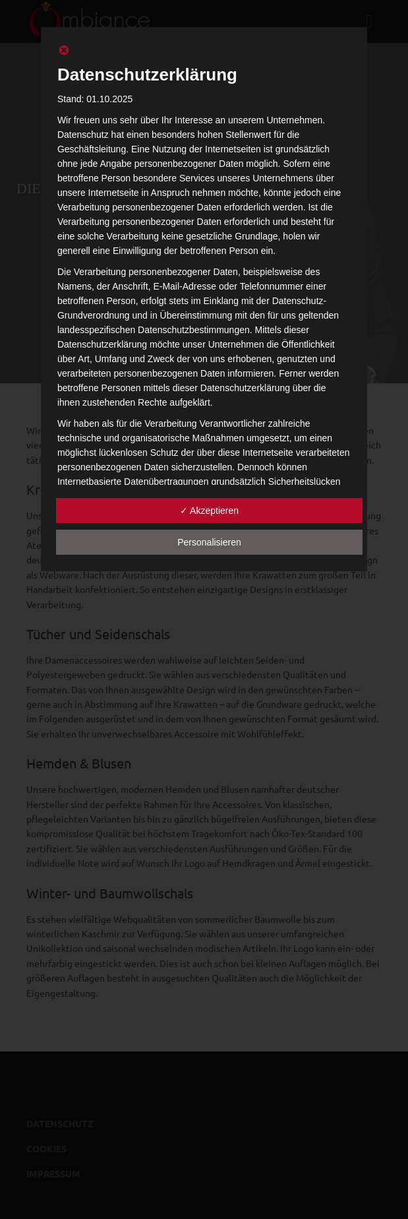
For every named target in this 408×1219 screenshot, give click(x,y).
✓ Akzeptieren (209, 510)
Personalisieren (209, 542)
